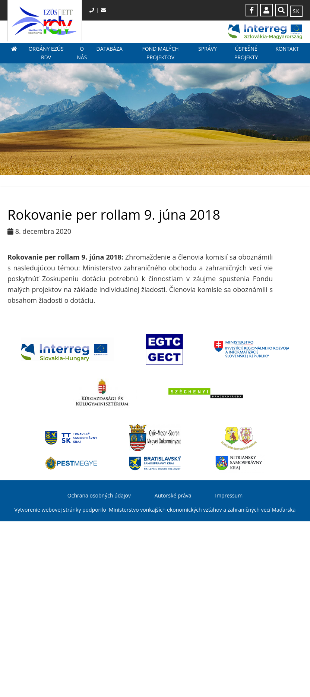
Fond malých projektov (160, 52)
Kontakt (287, 48)
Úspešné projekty (246, 52)
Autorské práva (173, 495)
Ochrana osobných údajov (99, 495)
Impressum (229, 495)
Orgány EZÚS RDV (45, 52)
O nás (82, 52)
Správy (207, 48)
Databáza (109, 48)
